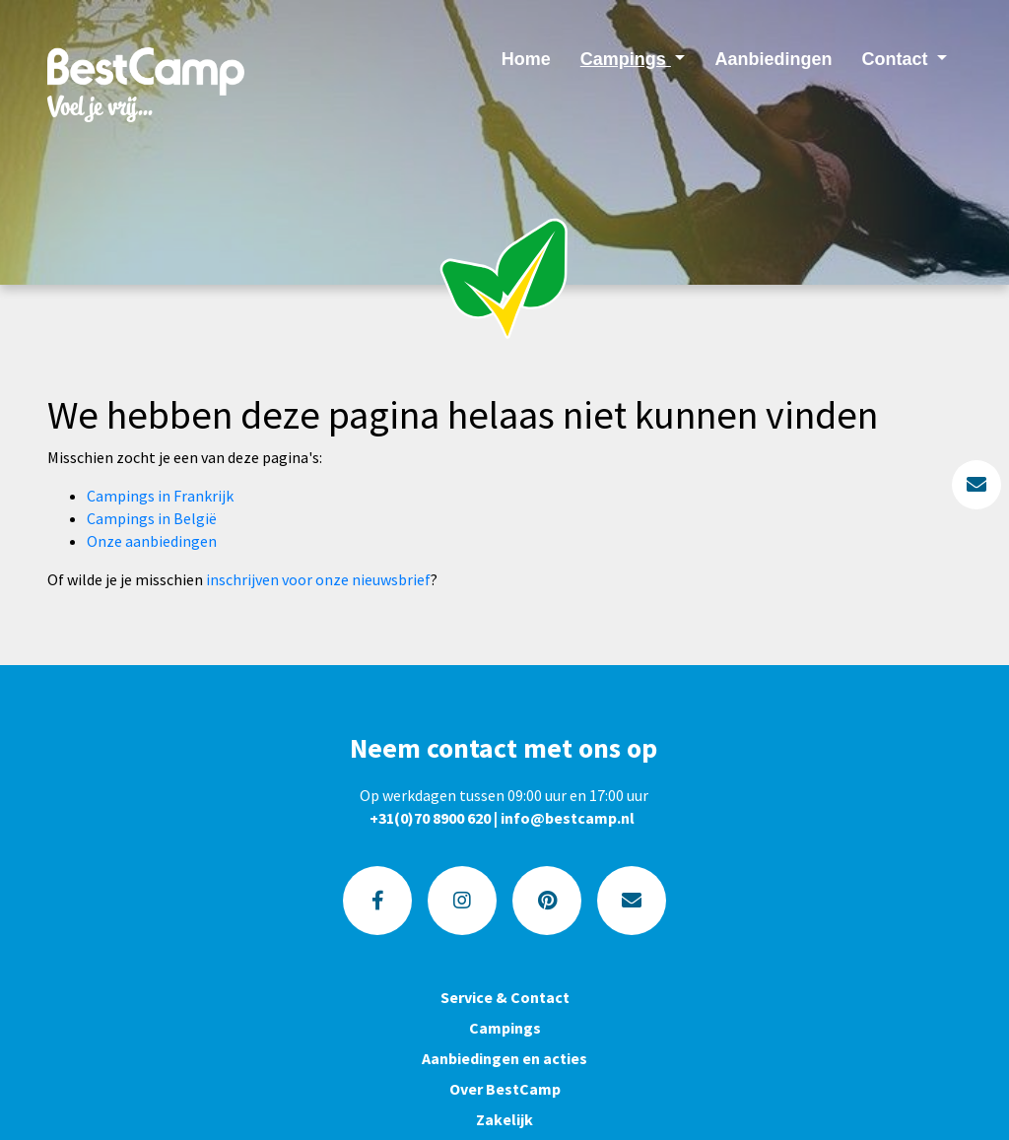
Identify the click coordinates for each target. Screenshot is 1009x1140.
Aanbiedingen (773, 59)
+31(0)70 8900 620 (430, 818)
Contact (896, 59)
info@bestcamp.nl (568, 818)
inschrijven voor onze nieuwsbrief (318, 579)
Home (526, 59)
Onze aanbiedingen (152, 541)
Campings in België (152, 518)
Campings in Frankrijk (160, 495)
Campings (625, 59)
